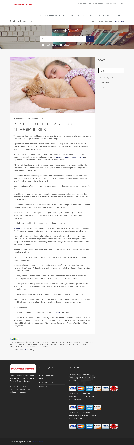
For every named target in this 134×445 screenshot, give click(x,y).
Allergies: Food (104, 87)
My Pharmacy (77, 16)
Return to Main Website (52, 16)
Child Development (106, 78)
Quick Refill (99, 3)
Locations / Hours (46, 382)
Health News (49, 45)
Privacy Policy (44, 386)
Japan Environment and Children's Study (68, 157)
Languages (82, 3)
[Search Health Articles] (63, 39)
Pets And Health (105, 82)
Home (93, 22)
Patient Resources (100, 16)
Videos (64, 45)
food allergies (57, 312)
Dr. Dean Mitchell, (20, 228)
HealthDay (26, 350)
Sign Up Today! (111, 3)
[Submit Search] (90, 39)
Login (121, 3)
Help (90, 3)
